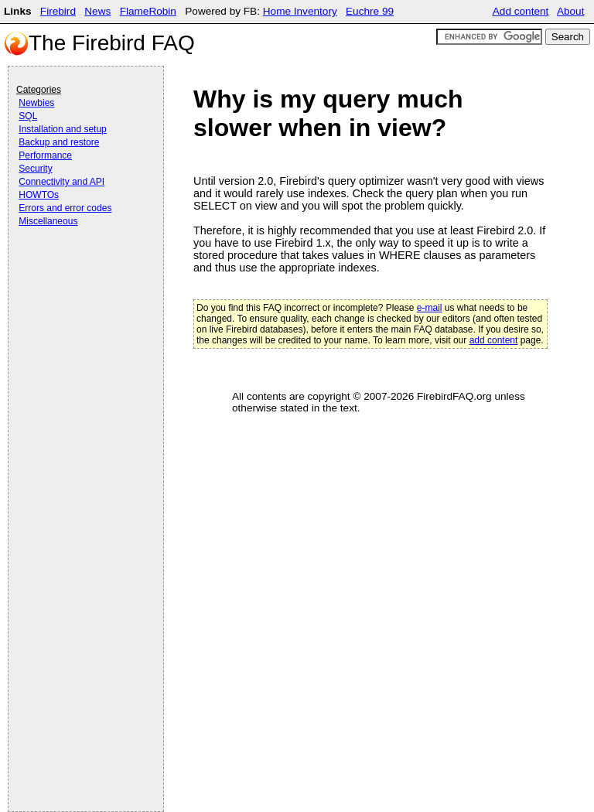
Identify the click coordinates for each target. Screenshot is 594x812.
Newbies (36, 102)
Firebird (58, 11)
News (97, 11)
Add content (521, 11)
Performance (45, 155)
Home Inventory (300, 11)
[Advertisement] (78, 272)
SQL (28, 116)
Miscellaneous (48, 221)
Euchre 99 (370, 11)
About (571, 11)
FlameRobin (148, 11)
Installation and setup (62, 129)
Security (35, 168)
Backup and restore (59, 142)
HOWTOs (39, 194)
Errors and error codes (65, 208)
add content (493, 340)
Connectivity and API (61, 181)
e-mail (429, 307)
